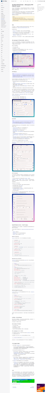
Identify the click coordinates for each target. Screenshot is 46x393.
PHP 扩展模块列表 (15, 192)
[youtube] (42, 1)
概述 (37, 5)
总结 (37, 11)
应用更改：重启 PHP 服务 (40, 9)
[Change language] (33, 1)
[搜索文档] (14, 1)
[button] (5, 5)
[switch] (35, 1)
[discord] (43, 1)
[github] (38, 1)
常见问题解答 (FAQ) (39, 10)
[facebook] (40, 1)
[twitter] (39, 1)
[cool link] (44, 1)
